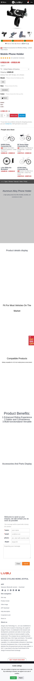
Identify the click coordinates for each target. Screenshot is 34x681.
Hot (1, 47)
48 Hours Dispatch (7, 40)
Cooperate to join (6, 615)
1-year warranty (29, 40)
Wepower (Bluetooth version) (9, 587)
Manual (16, 181)
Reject (21, 678)
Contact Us (8, 124)
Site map (3, 597)
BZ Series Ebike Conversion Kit (22, 145)
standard (5, 90)
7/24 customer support (18, 40)
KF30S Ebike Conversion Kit (22, 168)
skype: (6, 541)
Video (21, 181)
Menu (3, 2)
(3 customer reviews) (17, 58)
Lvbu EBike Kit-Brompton (6, 168)
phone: (6, 538)
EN (32, 2)
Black (4, 98)
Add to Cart (14, 115)
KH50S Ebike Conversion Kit (6, 145)
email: (6, 534)
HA (3, 82)
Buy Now (22, 115)
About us (3, 618)
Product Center (5, 601)
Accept (13, 678)
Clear (18, 563)
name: (6, 530)
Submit (26, 563)
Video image (4, 604)
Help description (5, 611)
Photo (25, 181)
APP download (5, 608)
